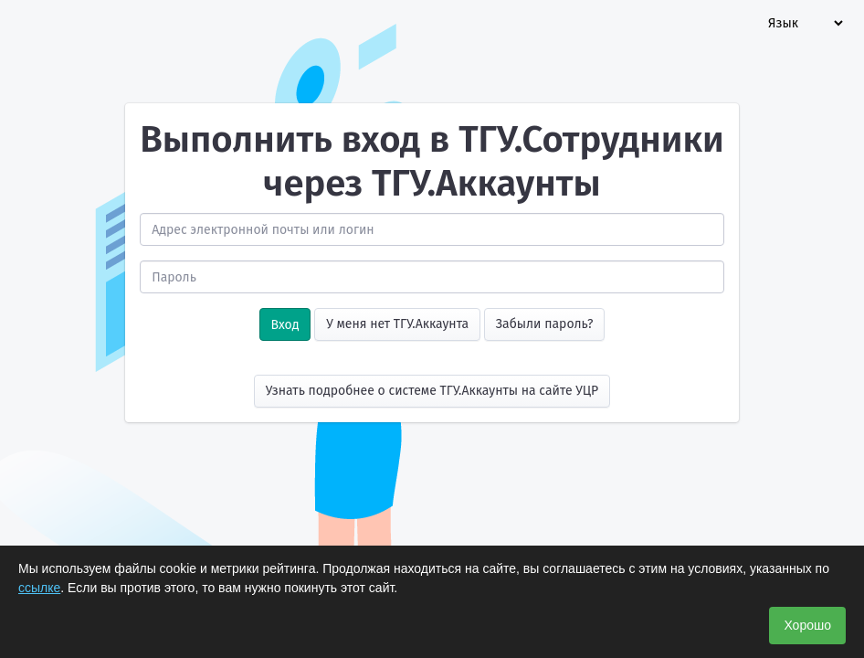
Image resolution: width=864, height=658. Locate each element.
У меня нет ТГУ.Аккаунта (397, 324)
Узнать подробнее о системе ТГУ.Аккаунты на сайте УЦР (432, 390)
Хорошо (807, 625)
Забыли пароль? (545, 324)
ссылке (39, 587)
